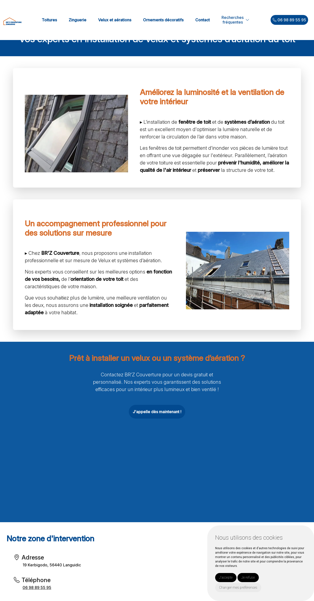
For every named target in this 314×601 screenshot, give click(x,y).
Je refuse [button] (248, 577)
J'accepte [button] (226, 577)
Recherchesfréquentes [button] (233, 20)
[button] (247, 20)
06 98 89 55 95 (289, 19)
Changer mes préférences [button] (238, 587)
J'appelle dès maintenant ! (157, 411)
